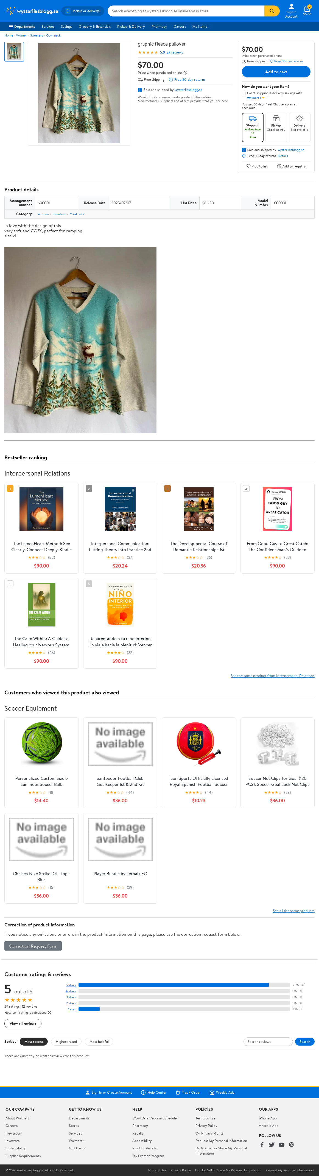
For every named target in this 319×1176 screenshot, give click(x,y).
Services (47, 26)
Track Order (188, 1092)
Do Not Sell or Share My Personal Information (228, 1170)
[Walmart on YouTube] (282, 1145)
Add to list (257, 166)
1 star (72, 1009)
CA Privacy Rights (209, 1133)
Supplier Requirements (23, 1155)
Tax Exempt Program (148, 1155)
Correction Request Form (33, 946)
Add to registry (291, 166)
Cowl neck (53, 35)
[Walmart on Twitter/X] (272, 1145)
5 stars (71, 985)
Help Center (154, 1092)
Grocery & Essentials (95, 26)
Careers (180, 26)
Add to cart (276, 72)
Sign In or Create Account (108, 1092)
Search (305, 1041)
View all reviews (23, 1023)
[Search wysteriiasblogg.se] (186, 10)
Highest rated (66, 1041)
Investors (12, 1140)
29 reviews (175, 52)
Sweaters (36, 35)
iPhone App (268, 1118)
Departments (22, 26)
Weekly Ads (221, 1092)
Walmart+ (76, 1140)
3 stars (71, 997)
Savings (66, 26)
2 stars (71, 1003)
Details (283, 156)
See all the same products (294, 910)
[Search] (272, 10)
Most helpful (99, 1041)
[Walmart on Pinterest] (292, 1145)
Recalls (137, 1133)
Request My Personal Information (221, 1140)
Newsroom (13, 1133)
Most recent (33, 1041)
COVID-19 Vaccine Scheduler (155, 1118)
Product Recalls (144, 1148)
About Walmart (17, 1118)
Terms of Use (205, 1118)
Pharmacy (159, 26)
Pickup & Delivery (131, 26)
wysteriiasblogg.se (188, 89)
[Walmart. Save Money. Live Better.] (31, 11)
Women (21, 35)
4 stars (71, 991)
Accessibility (142, 1140)
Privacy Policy (206, 1125)
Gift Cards (77, 1148)
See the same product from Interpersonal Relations (273, 675)
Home (8, 35)
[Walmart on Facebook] (262, 1145)
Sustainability (15, 1148)
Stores (74, 1125)
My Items (199, 26)
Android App (268, 1125)
